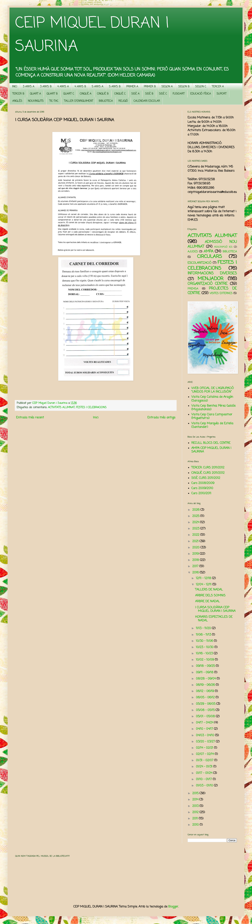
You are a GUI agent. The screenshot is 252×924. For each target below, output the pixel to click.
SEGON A (167, 87)
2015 (196, 793)
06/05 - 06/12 (206, 697)
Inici (95, 417)
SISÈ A (135, 94)
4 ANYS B (80, 87)
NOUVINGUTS (36, 101)
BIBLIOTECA (106, 101)
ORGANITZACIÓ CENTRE (208, 284)
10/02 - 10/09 (205, 660)
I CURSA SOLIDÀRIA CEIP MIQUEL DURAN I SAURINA (215, 609)
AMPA (208, 251)
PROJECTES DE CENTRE (212, 291)
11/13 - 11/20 (204, 628)
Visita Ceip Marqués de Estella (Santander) (212, 425)
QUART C (68, 94)
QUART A (35, 94)
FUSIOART (179, 94)
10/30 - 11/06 (205, 641)
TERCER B (18, 94)
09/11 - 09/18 (205, 672)
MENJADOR (210, 278)
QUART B (52, 94)
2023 (196, 528)
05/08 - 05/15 (206, 710)
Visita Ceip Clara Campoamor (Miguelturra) (211, 416)
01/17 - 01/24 (204, 773)
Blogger (173, 906)
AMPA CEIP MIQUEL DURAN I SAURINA (211, 450)
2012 (196, 812)
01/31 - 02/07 (205, 760)
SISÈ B (149, 94)
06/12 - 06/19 (205, 691)
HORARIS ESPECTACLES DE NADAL (213, 619)
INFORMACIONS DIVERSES (212, 273)
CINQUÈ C (120, 94)
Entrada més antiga (161, 417)
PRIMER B (150, 87)
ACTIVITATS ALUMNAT (61, 407)
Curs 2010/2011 (201, 493)
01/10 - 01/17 (204, 779)
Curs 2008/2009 (202, 483)
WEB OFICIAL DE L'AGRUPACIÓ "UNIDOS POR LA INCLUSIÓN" (212, 390)
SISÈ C (163, 94)
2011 (195, 818)
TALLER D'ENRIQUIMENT (78, 101)
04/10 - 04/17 (205, 729)
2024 (196, 522)
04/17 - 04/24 (205, 722)
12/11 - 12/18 (204, 578)
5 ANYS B (115, 87)
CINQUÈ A (85, 94)
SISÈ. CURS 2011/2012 (205, 478)
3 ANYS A (28, 87)
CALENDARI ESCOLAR (147, 101)
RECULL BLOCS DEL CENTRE (210, 443)
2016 (196, 572)
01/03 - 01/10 (205, 785)
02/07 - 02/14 (205, 754)
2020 (196, 547)
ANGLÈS (17, 101)
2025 (196, 516)
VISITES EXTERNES (221, 293)
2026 (196, 510)
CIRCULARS (209, 256)
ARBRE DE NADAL (207, 601)
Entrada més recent (30, 417)
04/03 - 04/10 (205, 735)
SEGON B (183, 87)
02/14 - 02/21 (205, 748)
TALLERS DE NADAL (209, 589)
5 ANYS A (97, 87)
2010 (196, 825)
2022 (196, 535)
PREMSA (193, 289)
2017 (195, 566)
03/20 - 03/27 (206, 741)
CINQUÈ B (103, 94)
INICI (14, 87)
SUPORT (221, 94)
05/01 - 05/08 (206, 716)
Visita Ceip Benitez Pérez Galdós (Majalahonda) (213, 408)
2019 (196, 554)
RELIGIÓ (123, 101)
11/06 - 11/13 (204, 635)
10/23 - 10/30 (205, 647)
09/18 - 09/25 (206, 666)
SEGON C (200, 87)
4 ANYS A (63, 87)
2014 (195, 799)
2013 (196, 806)
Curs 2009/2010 (202, 488)
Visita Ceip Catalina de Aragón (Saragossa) (212, 399)
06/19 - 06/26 (206, 685)
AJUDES (193, 252)
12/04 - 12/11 (204, 584)
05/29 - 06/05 (206, 704)
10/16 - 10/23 (205, 653)
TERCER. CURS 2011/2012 (207, 467)
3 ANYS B (46, 87)
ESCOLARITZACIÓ (199, 263)
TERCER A (218, 87)
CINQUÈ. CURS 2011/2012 (208, 473)
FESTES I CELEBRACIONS (91, 407)
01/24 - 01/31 (204, 766)
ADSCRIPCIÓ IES (223, 247)
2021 (196, 541)
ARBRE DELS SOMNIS (210, 595)
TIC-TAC (53, 101)
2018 (196, 560)
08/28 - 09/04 (206, 679)
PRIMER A (132, 87)
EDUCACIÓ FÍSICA (200, 94)
